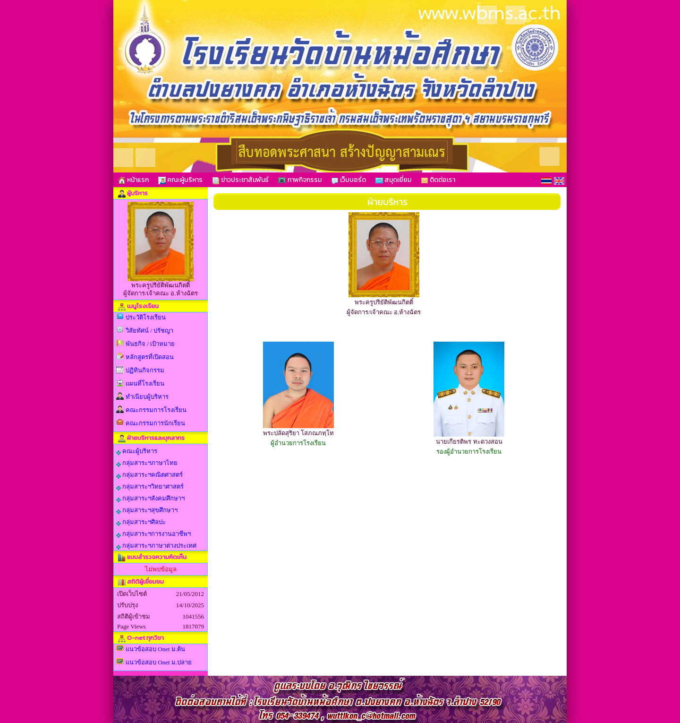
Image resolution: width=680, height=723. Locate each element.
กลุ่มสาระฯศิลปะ (141, 522)
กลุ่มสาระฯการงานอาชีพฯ (153, 534)
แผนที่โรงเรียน (145, 383)
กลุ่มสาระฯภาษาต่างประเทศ (156, 546)
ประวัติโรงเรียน (146, 317)
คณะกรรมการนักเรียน (155, 423)
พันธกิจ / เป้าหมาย (150, 343)
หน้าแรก (133, 180)
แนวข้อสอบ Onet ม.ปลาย (159, 662)
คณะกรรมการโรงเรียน (156, 409)
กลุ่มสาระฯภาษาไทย (147, 463)
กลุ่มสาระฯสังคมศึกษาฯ (150, 498)
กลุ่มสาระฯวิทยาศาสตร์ (150, 487)
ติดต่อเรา (438, 180)
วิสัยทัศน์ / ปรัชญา (149, 330)
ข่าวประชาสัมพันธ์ (240, 180)
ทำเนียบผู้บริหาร (147, 396)
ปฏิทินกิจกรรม (145, 370)
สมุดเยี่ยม (393, 180)
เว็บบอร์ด (348, 180)
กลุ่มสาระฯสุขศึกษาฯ (147, 510)
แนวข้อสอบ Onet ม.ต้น (155, 649)
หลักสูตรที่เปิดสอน (150, 357)
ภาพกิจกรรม (300, 180)
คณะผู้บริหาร (180, 180)
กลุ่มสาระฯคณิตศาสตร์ (149, 475)
